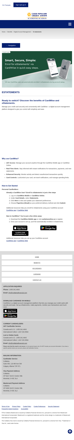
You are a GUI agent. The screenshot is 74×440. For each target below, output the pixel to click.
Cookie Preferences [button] (39, 406)
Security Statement (53, 406)
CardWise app (11, 210)
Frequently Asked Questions (10, 409)
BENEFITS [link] (37, 263)
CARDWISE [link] (37, 274)
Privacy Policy (16, 406)
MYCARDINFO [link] (37, 268)
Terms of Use (6, 406)
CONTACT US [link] (37, 280)
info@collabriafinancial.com (17, 293)
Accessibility (24, 409)
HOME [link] (37, 257)
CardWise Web (22, 210)
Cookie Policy (27, 406)
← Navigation (11, 45)
